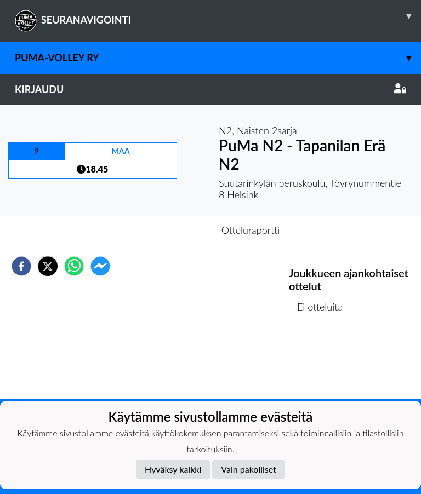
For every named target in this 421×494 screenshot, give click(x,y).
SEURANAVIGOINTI (218, 16)
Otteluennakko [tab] (172, 230)
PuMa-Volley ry (218, 57)
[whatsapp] (74, 266)
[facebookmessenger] (100, 266)
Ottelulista (324, 362)
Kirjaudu (210, 89)
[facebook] (21, 266)
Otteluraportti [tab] (250, 230)
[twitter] (48, 266)
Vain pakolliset (248, 469)
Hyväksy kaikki (173, 469)
